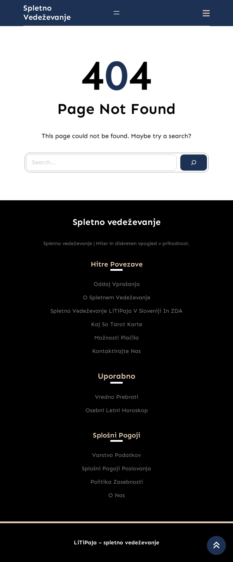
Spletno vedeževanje (47, 12)
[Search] (192, 162)
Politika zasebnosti (116, 481)
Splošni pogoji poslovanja (116, 468)
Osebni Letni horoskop (116, 410)
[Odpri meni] (116, 12)
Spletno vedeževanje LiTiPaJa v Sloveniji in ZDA (116, 310)
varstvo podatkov (116, 455)
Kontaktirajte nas (116, 351)
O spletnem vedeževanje (116, 297)
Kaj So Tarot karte (116, 324)
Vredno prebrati (116, 396)
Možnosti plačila (116, 337)
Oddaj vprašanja (117, 284)
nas (120, 495)
